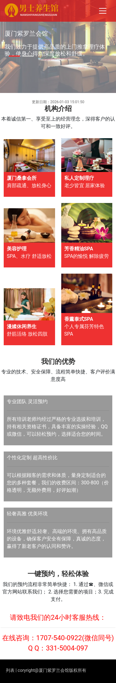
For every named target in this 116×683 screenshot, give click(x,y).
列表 (10, 670)
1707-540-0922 (59, 638)
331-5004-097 (67, 648)
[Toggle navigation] (102, 11)
